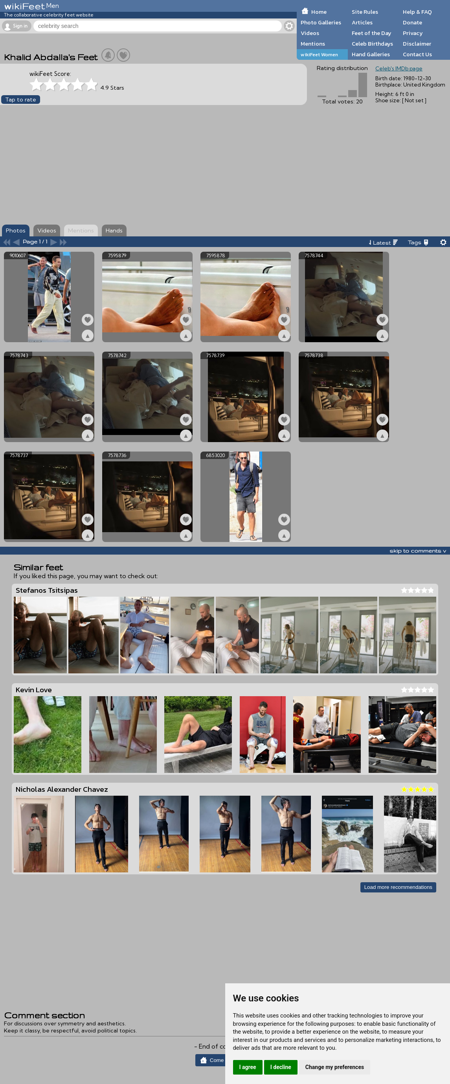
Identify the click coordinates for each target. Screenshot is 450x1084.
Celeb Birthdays (372, 43)
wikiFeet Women (319, 54)
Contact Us (417, 54)
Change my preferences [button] (334, 1067)
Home (319, 11)
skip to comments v (417, 551)
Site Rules (365, 11)
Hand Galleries (371, 54)
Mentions (313, 43)
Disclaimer (417, 43)
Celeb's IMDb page (398, 68)
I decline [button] (280, 1067)
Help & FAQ (417, 11)
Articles (362, 22)
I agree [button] (247, 1067)
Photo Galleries (321, 22)
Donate (412, 22)
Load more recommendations (398, 887)
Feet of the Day (371, 33)
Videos (310, 33)
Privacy (413, 33)
